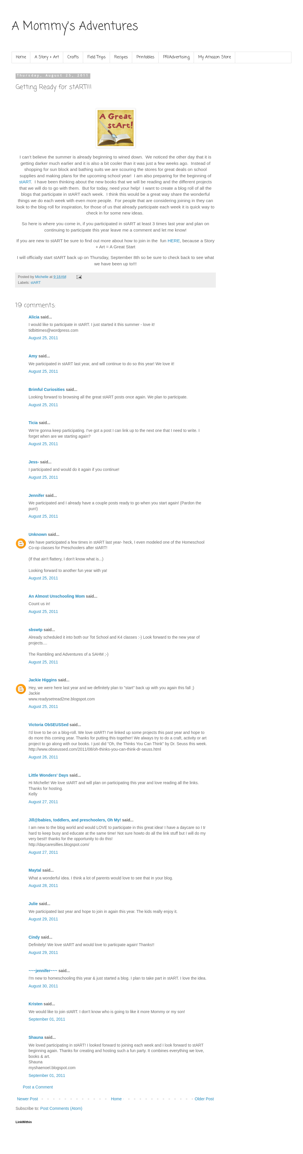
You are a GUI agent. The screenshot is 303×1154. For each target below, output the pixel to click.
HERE (174, 240)
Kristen (35, 1004)
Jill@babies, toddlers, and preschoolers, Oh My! (75, 820)
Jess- (34, 462)
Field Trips (96, 57)
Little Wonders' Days (48, 775)
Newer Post (27, 1099)
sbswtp (35, 629)
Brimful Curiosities (47, 389)
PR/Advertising (176, 57)
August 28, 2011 (43, 885)
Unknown (38, 534)
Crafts (73, 57)
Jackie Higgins (43, 680)
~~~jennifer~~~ (43, 970)
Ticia (33, 422)
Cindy (34, 937)
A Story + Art (47, 57)
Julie (33, 903)
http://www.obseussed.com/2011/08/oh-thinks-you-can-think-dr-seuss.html (95, 749)
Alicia (34, 317)
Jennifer (36, 495)
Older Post (204, 1099)
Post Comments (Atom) (61, 1108)
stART (25, 181)
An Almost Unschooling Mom (57, 596)
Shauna (36, 1037)
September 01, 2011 (47, 1019)
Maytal (35, 870)
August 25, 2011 (43, 337)
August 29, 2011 (43, 919)
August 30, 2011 (43, 986)
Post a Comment (38, 1087)
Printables (145, 57)
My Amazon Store (214, 57)
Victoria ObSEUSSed (48, 724)
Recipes (121, 57)
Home (21, 57)
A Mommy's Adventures (75, 26)
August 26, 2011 (43, 757)
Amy (33, 356)
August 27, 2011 (43, 801)
